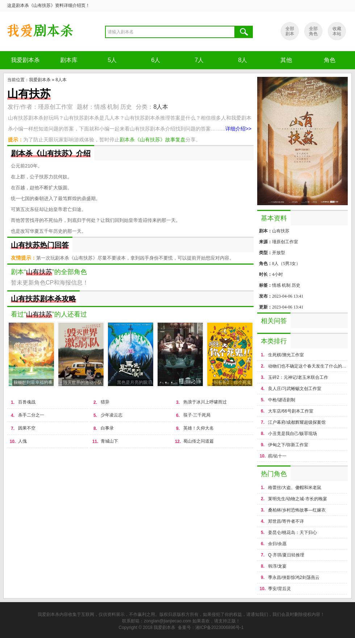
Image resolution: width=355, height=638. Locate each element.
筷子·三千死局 (196, 415)
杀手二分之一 (31, 415)
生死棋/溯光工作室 (286, 354)
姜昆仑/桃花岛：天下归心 (292, 532)
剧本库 (69, 60)
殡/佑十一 (277, 456)
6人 (155, 60)
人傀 (22, 441)
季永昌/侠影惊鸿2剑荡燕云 (294, 577)
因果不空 (27, 428)
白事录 (107, 428)
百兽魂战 (27, 402)
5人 (112, 60)
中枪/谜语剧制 (281, 399)
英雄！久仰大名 (198, 428)
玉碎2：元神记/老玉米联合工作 (298, 377)
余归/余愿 (277, 543)
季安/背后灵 (279, 588)
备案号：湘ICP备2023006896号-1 (210, 627)
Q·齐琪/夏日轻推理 (286, 555)
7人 (199, 60)
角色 (329, 60)
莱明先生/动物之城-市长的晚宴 (297, 498)
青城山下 (109, 441)
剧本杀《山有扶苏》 (40, 31)
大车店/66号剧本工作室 (290, 411)
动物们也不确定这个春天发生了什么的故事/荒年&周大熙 (308, 366)
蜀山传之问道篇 (198, 441)
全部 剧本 (289, 31)
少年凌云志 (111, 415)
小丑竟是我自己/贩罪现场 (292, 433)
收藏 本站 (337, 31)
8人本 (61, 79)
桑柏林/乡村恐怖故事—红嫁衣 (297, 510)
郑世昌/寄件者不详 (286, 521)
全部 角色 (313, 31)
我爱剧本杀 (25, 60)
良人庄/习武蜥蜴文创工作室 (294, 388)
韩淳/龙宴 (277, 566)
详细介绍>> (238, 129)
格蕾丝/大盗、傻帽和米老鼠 (294, 487)
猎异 (105, 402)
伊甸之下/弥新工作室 (288, 444)
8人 (242, 60)
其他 (286, 60)
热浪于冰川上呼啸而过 (205, 402)
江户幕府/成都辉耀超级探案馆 (297, 422)
